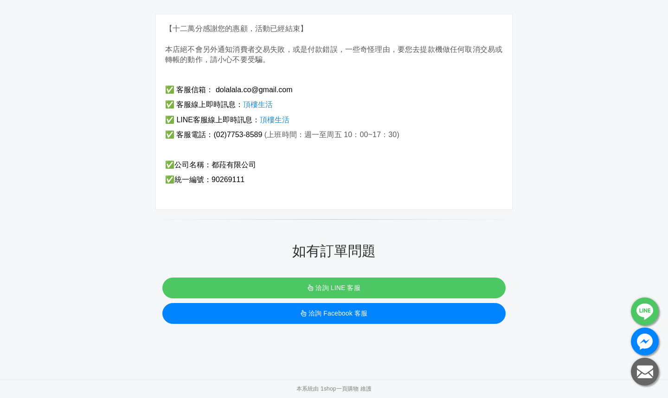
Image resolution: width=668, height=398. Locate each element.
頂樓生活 (258, 104)
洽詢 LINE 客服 (334, 287)
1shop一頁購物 (340, 388)
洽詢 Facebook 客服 (334, 313)
